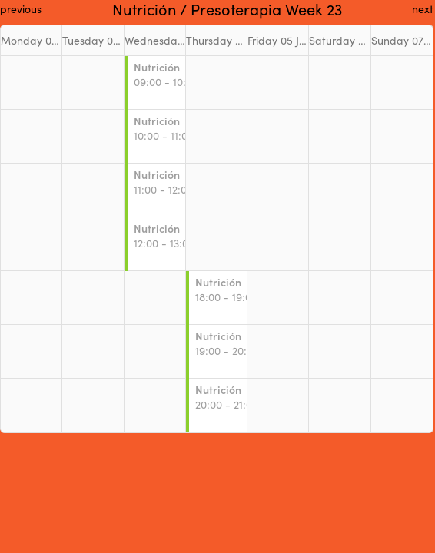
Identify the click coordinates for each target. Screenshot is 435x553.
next (422, 9)
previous (21, 9)
